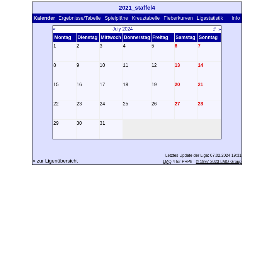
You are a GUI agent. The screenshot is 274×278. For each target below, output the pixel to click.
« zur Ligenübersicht (55, 161)
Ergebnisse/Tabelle (79, 18)
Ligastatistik (210, 18)
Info (235, 18)
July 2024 (122, 29)
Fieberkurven (178, 18)
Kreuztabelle (146, 18)
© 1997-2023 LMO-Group (219, 161)
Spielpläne (116, 18)
